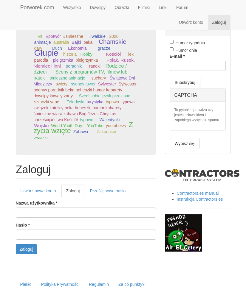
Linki (163, 7)
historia (70, 54)
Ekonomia (77, 48)
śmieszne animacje (67, 78)
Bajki (76, 42)
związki (41, 137)
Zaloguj (219, 22)
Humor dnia (183, 50)
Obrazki (122, 7)
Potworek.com (37, 7)
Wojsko (41, 125)
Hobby (86, 54)
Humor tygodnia (187, 42)
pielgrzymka (87, 60)
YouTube (95, 125)
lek (131, 54)
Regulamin (99, 284)
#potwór (53, 36)
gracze (104, 48)
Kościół (113, 54)
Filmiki (144, 7)
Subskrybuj (185, 82)
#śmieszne (73, 36)
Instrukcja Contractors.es (200, 199)
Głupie (46, 52)
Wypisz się (185, 143)
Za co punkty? (131, 284)
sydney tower (83, 84)
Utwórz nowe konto (38, 190)
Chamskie (112, 41)
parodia (41, 60)
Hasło (23, 225)
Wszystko (72, 7)
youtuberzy (116, 125)
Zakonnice (106, 131)
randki (94, 66)
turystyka (95, 101)
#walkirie (97, 36)
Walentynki (109, 119)
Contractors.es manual (198, 193)
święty (61, 84)
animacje (42, 42)
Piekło (26, 284)
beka (87, 42)
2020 (113, 36)
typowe (86, 119)
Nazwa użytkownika (37, 203)
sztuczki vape (46, 101)
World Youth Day (66, 125)
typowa (112, 101)
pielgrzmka (63, 60)
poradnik (74, 66)
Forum (182, 7)
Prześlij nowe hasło (108, 190)
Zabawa (80, 131)
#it (40, 36)
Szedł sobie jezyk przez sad (105, 95)
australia (61, 42)
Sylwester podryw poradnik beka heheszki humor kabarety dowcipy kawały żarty (85, 90)
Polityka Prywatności (60, 284)
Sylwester (107, 84)
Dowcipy (98, 7)
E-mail (177, 56)
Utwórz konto (191, 22)
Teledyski (75, 101)
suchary (98, 78)
